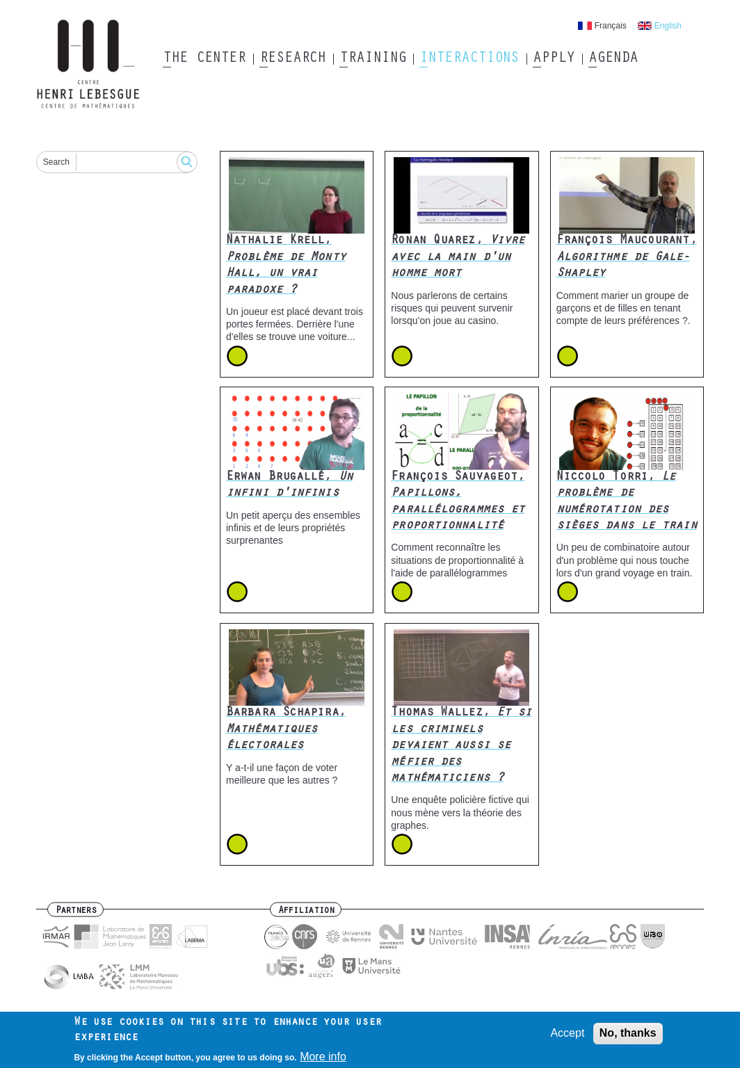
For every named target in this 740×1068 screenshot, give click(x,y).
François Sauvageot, (457, 502)
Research (292, 59)
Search (56, 162)
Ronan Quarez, (457, 257)
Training (372, 59)
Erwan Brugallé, (289, 485)
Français (611, 26)
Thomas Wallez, (461, 746)
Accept (567, 1037)
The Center (204, 59)
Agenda (613, 59)
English (668, 26)
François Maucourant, (626, 257)
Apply (553, 59)
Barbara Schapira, (286, 729)
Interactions (469, 59)
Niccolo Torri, (626, 502)
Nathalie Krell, (286, 265)
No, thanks (628, 1037)
